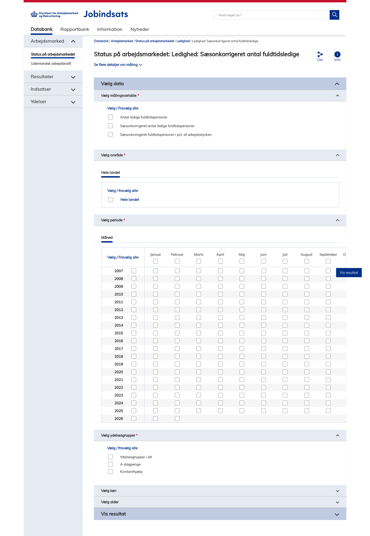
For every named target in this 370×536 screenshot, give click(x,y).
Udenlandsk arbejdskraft (51, 63)
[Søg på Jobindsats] (334, 15)
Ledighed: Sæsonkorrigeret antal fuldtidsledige (225, 41)
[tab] (38, 29)
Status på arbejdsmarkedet (53, 54)
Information (109, 29)
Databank (41, 29)
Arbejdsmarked (122, 41)
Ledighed (183, 41)
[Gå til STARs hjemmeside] (54, 16)
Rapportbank (74, 29)
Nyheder (139, 29)
